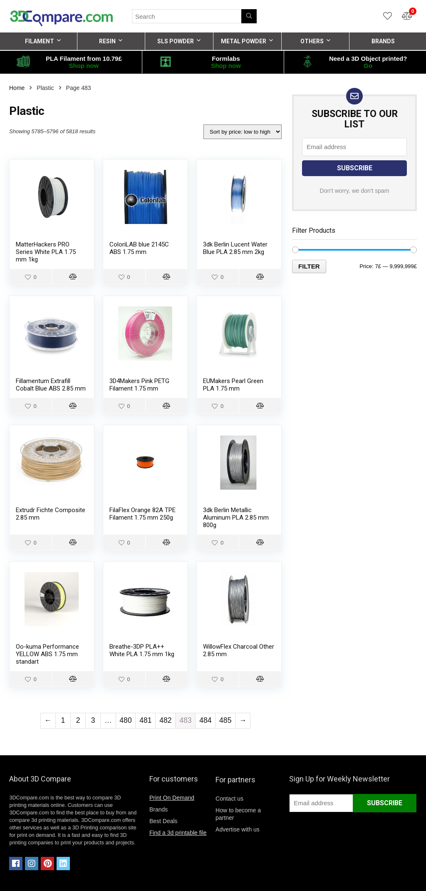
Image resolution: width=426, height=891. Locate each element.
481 (145, 720)
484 (205, 720)
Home (17, 88)
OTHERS (312, 41)
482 (165, 720)
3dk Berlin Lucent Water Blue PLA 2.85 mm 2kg (235, 248)
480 (125, 720)
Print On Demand (171, 797)
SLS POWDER (175, 41)
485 (225, 720)
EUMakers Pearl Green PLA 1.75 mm (233, 384)
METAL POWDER (243, 41)
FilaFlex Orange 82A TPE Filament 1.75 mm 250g (142, 513)
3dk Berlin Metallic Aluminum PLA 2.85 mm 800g (236, 517)
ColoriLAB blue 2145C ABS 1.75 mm (139, 248)
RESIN (107, 41)
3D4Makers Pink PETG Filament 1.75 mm (139, 384)
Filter (309, 266)
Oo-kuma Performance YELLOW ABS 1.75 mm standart (47, 654)
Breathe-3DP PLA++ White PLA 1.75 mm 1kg (141, 650)
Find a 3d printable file (178, 832)
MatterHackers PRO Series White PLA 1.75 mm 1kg (46, 252)
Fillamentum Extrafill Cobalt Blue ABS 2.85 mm (51, 384)
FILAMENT (39, 41)
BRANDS (383, 41)
